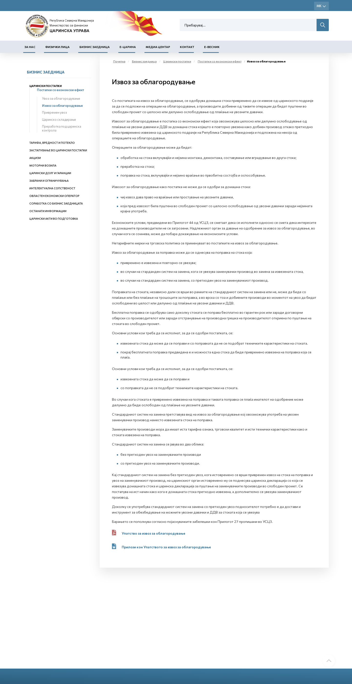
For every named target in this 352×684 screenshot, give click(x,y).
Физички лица (57, 46)
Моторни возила (42, 165)
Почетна (119, 61)
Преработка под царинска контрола (61, 128)
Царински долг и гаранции (50, 173)
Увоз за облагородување (61, 98)
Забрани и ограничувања (49, 180)
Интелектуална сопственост (52, 188)
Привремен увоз (54, 112)
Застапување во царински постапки (58, 150)
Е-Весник (212, 46)
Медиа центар (158, 46)
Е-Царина (128, 46)
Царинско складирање (59, 119)
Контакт (187, 46)
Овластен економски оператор (54, 195)
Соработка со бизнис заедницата (56, 203)
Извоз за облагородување (62, 106)
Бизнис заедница (94, 46)
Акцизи (35, 157)
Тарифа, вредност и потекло (52, 142)
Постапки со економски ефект (60, 90)
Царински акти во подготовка (53, 218)
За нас (29, 46)
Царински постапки (45, 85)
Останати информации (47, 211)
